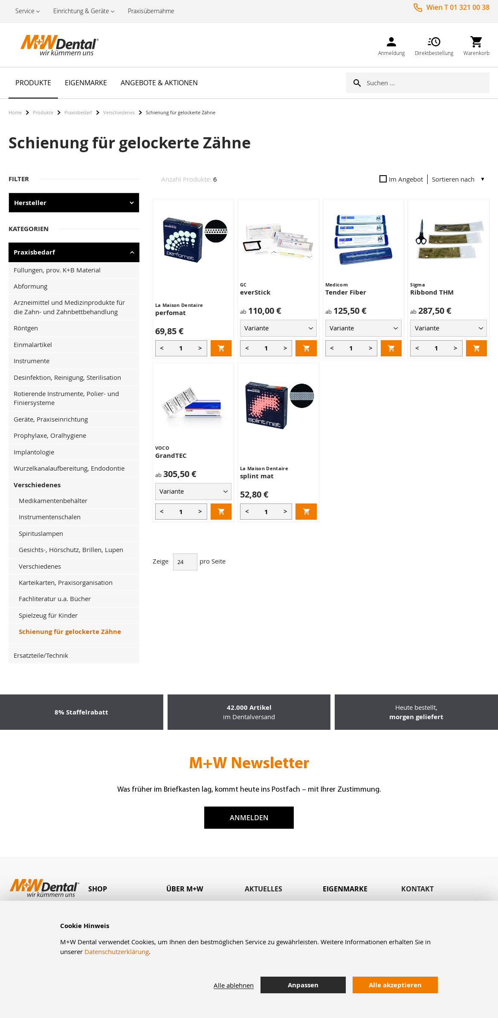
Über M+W (184, 889)
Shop (97, 889)
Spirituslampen (41, 533)
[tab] (127, 889)
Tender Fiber (345, 292)
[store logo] (51, 45)
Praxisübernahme (151, 11)
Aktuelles (263, 889)
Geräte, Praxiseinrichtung (51, 419)
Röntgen (26, 328)
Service (25, 11)
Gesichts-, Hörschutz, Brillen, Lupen (71, 549)
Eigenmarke (345, 889)
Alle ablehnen (234, 985)
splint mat (257, 475)
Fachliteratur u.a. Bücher (55, 598)
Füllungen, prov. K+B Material (57, 270)
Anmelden (249, 817)
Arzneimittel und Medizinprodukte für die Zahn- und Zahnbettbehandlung (69, 306)
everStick (255, 292)
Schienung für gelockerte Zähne (70, 631)
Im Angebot (401, 179)
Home (15, 112)
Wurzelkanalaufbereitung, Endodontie (69, 468)
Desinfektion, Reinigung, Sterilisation (67, 377)
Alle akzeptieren (395, 984)
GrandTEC (171, 455)
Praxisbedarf (78, 112)
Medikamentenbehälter (53, 500)
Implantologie (34, 452)
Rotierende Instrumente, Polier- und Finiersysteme (66, 398)
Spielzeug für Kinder (48, 615)
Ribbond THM (432, 292)
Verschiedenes (119, 112)
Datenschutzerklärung (116, 951)
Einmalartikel (33, 344)
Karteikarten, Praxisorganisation (66, 582)
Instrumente (31, 360)
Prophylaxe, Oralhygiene (50, 435)
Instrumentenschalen (50, 516)
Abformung (30, 286)
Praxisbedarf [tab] (34, 252)
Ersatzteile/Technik (41, 655)
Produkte (43, 112)
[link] (391, 44)
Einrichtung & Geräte (81, 11)
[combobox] (428, 82)
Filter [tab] (19, 178)
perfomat (170, 312)
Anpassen (303, 984)
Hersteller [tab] (30, 202)
